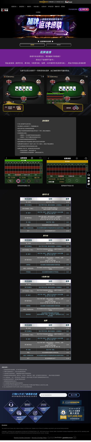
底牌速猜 (37, 45)
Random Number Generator (22, 439)
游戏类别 (22, 6)
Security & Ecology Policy (39, 439)
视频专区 (56, 6)
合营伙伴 (43, 6)
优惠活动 (15, 6)
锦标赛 (29, 6)
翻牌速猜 (54, 45)
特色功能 (36, 6)
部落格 (62, 6)
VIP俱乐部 (50, 6)
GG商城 (38, 12)
